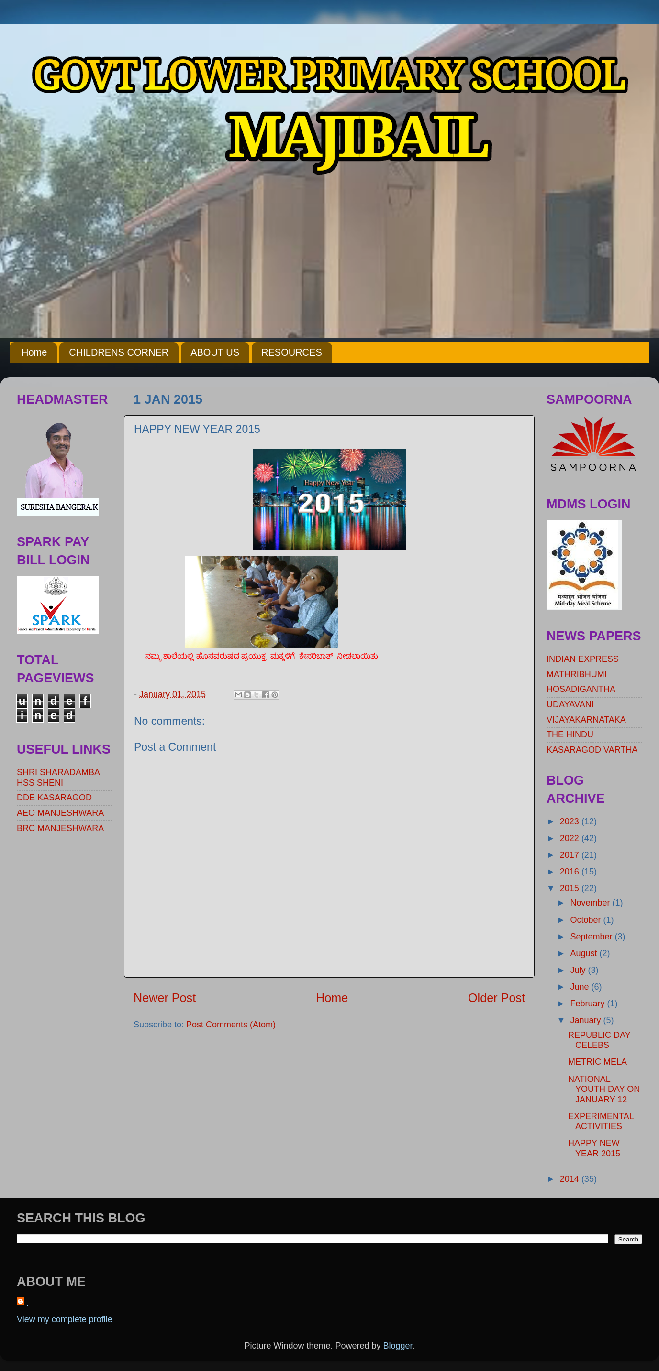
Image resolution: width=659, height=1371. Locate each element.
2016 (570, 871)
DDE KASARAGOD (54, 797)
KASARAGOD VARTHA (592, 750)
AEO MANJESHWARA (60, 813)
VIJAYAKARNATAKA (586, 719)
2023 (570, 821)
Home (34, 352)
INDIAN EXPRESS (583, 659)
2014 (570, 1179)
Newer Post (165, 997)
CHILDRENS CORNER (118, 352)
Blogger (398, 1345)
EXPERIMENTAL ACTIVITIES (601, 1122)
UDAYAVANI (570, 704)
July (579, 970)
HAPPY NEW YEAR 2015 (594, 1148)
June (580, 987)
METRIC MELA (597, 1062)
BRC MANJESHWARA (60, 828)
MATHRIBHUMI (577, 674)
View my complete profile (64, 1319)
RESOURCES (291, 352)
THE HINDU (570, 734)
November (591, 902)
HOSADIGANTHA (581, 689)
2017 (570, 855)
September (592, 936)
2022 (570, 838)
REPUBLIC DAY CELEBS (599, 1040)
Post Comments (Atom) (231, 1024)
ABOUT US (214, 352)
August (584, 953)
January (586, 1020)
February (588, 1003)
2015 (570, 888)
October (586, 920)
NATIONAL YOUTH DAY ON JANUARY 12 (604, 1089)
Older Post (496, 997)
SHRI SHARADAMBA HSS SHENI (58, 777)
